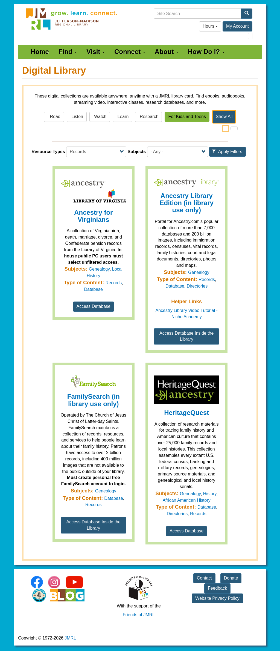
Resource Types (48, 151)
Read (54, 116)
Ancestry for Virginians (93, 216)
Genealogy (99, 269)
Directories (197, 286)
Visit (95, 51)
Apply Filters (227, 151)
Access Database (94, 306)
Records (114, 282)
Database (93, 289)
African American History (187, 500)
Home (40, 51)
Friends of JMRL (139, 614)
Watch (99, 116)
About (166, 51)
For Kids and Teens (187, 116)
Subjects (137, 151)
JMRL (70, 638)
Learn (122, 116)
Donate (231, 578)
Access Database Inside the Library (186, 336)
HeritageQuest (186, 412)
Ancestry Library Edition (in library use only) (187, 203)
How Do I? (206, 51)
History (210, 493)
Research (149, 116)
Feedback (217, 588)
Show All (224, 116)
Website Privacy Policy (217, 598)
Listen (76, 116)
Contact (204, 578)
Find (68, 51)
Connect (129, 51)
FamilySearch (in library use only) (93, 400)
